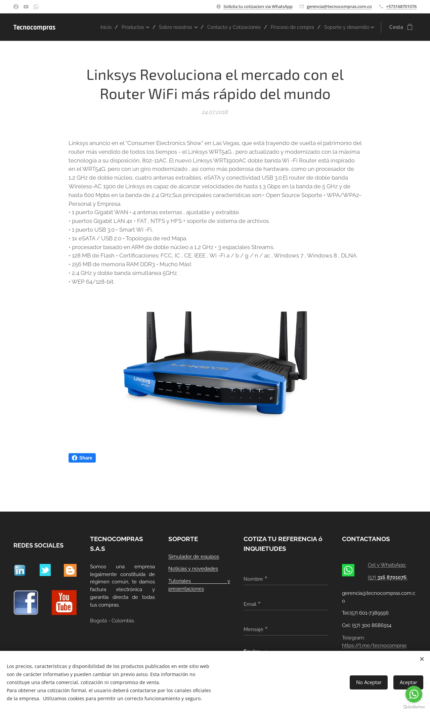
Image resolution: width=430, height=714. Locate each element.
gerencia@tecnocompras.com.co (339, 6)
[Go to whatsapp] (413, 694)
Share (82, 458)
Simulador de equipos (193, 557)
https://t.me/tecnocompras (374, 645)
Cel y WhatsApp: (387, 565)
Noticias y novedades (193, 569)
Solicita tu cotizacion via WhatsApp (258, 6)
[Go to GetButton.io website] (414, 707)
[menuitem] (124, 27)
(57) (388, 577)
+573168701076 (401, 6)
